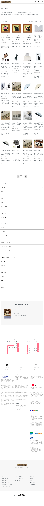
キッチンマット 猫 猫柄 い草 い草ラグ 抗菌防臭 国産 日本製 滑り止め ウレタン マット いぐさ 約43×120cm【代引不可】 (16, 96)
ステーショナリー (5, 207)
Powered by (22, 503)
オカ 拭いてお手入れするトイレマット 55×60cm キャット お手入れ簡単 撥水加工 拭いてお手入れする (38, 38)
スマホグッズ (4, 211)
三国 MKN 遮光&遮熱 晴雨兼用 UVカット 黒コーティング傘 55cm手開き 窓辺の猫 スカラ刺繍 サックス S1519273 (38, 125)
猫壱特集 (3, 295)
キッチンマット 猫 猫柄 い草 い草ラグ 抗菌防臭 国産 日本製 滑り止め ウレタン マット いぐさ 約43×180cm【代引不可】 (5, 125)
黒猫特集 (6, 4)
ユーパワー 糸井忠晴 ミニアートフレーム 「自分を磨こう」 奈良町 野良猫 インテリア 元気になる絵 (5, 38)
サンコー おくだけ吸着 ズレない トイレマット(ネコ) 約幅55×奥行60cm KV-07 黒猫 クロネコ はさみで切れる (27, 66)
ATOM (18, 488)
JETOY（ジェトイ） (6, 237)
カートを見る (31, 490)
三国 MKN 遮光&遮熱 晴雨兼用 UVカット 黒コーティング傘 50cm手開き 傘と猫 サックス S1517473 (27, 96)
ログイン (30, 488)
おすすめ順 (31, 21)
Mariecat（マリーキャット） (7, 254)
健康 (2, 199)
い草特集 (3, 283)
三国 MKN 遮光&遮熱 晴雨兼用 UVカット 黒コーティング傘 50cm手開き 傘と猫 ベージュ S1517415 (38, 96)
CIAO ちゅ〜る (4, 229)
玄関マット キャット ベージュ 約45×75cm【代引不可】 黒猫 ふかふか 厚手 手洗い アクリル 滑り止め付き (38, 153)
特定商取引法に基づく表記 (6, 492)
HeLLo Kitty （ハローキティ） (8, 258)
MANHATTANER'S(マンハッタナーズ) (10, 262)
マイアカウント (32, 484)
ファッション (4, 215)
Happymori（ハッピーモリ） (7, 250)
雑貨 (2, 203)
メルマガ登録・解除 (18, 486)
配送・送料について (4, 486)
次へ (25, 176)
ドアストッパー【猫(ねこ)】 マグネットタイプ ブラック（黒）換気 (5, 95)
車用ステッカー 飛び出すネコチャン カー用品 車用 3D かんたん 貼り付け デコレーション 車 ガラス (5, 66)
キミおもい (3, 270)
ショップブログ (18, 484)
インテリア (3, 187)
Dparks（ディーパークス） (7, 246)
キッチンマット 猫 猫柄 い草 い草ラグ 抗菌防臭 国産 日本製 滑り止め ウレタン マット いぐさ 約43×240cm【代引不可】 (27, 153)
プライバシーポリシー (5, 494)
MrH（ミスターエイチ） (6, 242)
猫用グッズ (3, 219)
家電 (2, 191)
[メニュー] (42, 1)
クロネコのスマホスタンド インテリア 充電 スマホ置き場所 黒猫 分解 (16, 65)
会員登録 (30, 486)
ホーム (2, 4)
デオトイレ (3, 266)
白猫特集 (3, 287)
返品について (3, 488)
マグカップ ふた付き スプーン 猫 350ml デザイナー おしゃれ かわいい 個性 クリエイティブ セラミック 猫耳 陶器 (27, 125)
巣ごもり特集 (4, 279)
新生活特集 (3, 275)
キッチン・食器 (4, 195)
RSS (16, 488)
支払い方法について (4, 490)
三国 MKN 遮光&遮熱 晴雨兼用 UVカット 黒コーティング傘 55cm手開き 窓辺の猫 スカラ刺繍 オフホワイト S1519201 (5, 153)
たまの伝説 (3, 233)
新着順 (40, 21)
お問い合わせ (31, 492)
